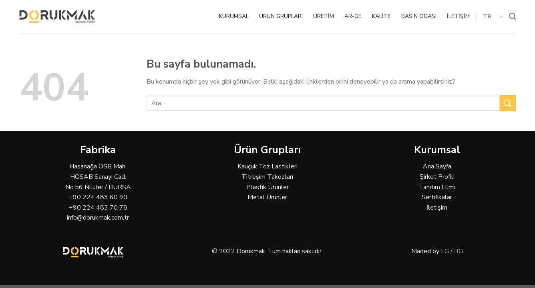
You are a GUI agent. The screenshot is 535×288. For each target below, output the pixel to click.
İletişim (436, 207)
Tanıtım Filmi (437, 187)
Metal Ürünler (267, 197)
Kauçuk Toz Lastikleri (267, 166)
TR (493, 16)
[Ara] (512, 16)
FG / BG (452, 251)
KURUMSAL (234, 16)
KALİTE (381, 16)
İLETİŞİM (458, 16)
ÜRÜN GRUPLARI (281, 16)
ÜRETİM (323, 16)
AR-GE (353, 16)
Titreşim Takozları (267, 176)
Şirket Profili (437, 176)
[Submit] (508, 103)
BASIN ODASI (418, 16)
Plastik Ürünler (267, 187)
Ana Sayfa (437, 166)
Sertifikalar (437, 197)
